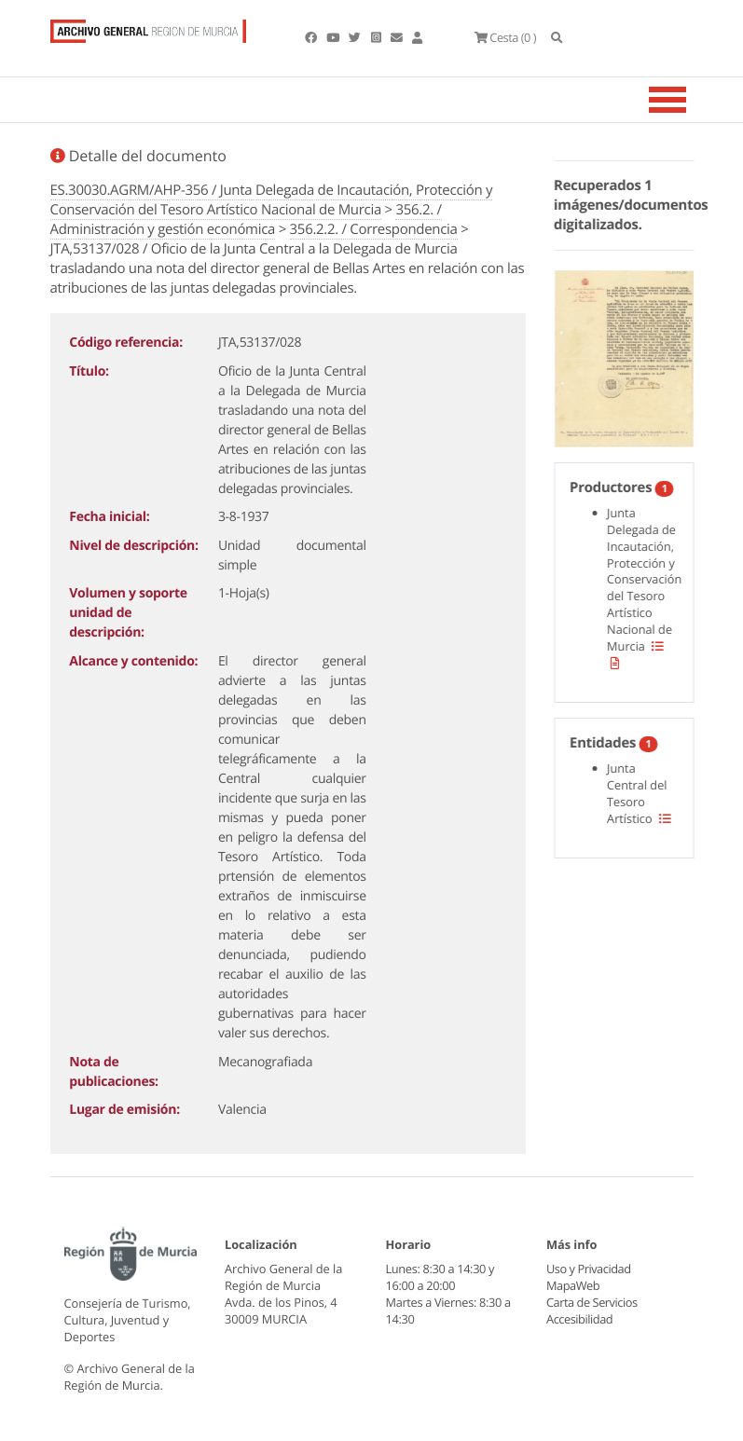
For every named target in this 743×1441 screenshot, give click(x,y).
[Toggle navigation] (691, 99)
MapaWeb (572, 1285)
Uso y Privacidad (588, 1268)
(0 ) (505, 37)
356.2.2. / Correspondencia (374, 229)
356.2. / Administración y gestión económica (246, 219)
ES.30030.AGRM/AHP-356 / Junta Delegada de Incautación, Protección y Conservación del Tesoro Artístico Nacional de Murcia (271, 200)
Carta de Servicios (591, 1302)
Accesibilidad (579, 1319)
